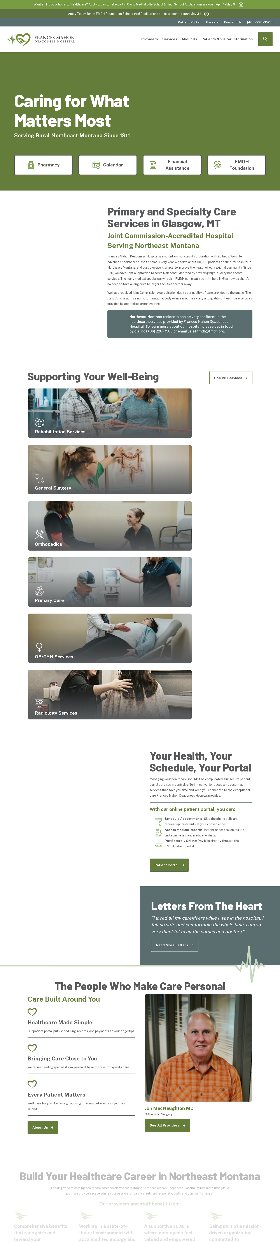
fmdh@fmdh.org (210, 331)
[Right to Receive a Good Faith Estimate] (196, 1180)
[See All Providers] (167, 901)
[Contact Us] (75, 1178)
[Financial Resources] (116, 1167)
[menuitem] (19, 1231)
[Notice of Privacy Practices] (196, 1169)
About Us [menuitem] (189, 39)
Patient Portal (189, 22)
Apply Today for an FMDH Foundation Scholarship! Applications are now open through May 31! (134, 14)
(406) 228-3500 (159, 331)
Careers (212, 22)
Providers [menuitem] (149, 39)
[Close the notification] (241, 4)
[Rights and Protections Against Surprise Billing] (156, 1182)
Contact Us (233, 22)
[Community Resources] (156, 1169)
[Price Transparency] (75, 1167)
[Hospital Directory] (116, 1178)
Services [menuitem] (169, 39)
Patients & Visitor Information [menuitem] (227, 39)
